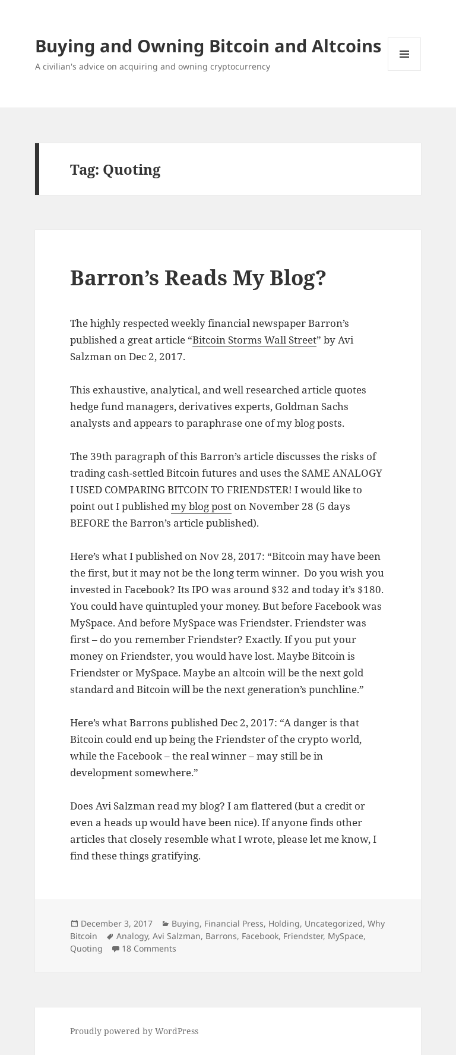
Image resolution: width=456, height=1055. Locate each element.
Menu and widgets (404, 70)
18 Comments (149, 948)
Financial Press (234, 923)
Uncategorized (334, 923)
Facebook (260, 935)
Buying (186, 923)
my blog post (201, 506)
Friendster (303, 935)
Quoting (86, 948)
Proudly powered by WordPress (134, 1031)
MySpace (345, 935)
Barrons (221, 935)
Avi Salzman (177, 935)
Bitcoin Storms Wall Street (254, 340)
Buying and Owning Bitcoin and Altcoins (208, 45)
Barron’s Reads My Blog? (198, 277)
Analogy (132, 935)
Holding (284, 923)
